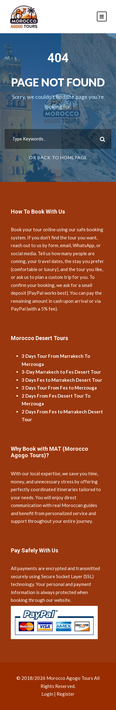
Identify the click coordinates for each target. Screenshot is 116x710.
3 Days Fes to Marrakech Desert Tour (62, 380)
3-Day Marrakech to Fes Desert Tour (61, 372)
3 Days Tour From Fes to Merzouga (59, 387)
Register (66, 694)
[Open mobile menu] (102, 16)
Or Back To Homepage (58, 157)
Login (47, 694)
